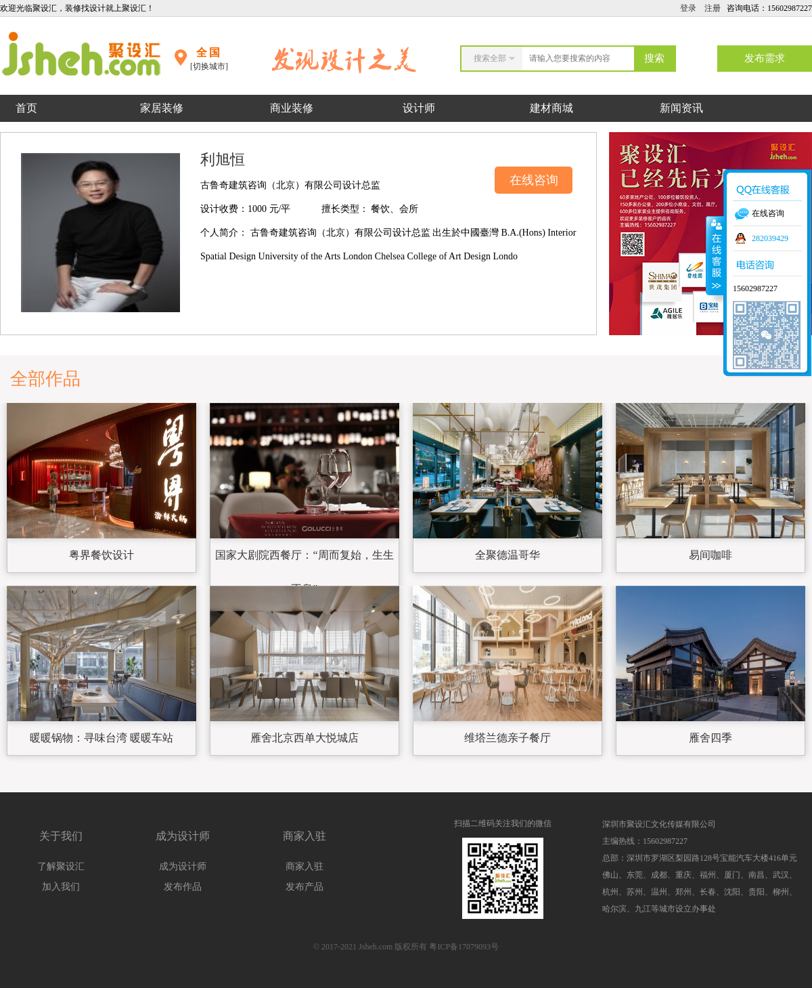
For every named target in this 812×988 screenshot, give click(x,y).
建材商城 (551, 108)
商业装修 (291, 108)
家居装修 (161, 108)
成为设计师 (182, 866)
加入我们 (61, 887)
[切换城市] (209, 66)
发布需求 (764, 58)
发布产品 (304, 887)
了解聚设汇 (61, 866)
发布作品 (183, 887)
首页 (26, 108)
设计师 (420, 108)
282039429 (770, 238)
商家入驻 (304, 866)
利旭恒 (222, 159)
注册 (712, 8)
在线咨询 (534, 180)
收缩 (715, 255)
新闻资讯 (681, 108)
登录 (688, 8)
